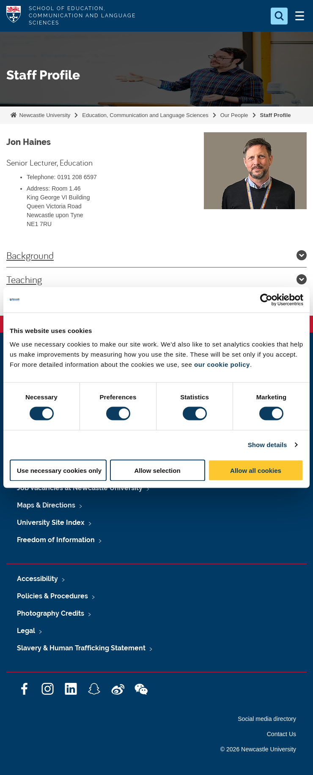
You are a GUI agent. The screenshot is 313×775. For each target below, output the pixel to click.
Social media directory (267, 718)
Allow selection (157, 470)
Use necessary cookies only (59, 470)
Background (156, 255)
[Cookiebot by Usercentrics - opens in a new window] (266, 300)
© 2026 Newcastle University (258, 749)
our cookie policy (222, 364)
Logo (13, 16)
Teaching (156, 279)
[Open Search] (279, 16)
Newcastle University (44, 115)
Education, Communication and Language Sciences (145, 115)
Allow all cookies (255, 470)
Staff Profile (275, 115)
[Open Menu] (299, 16)
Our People (234, 115)
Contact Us (281, 734)
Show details (267, 444)
